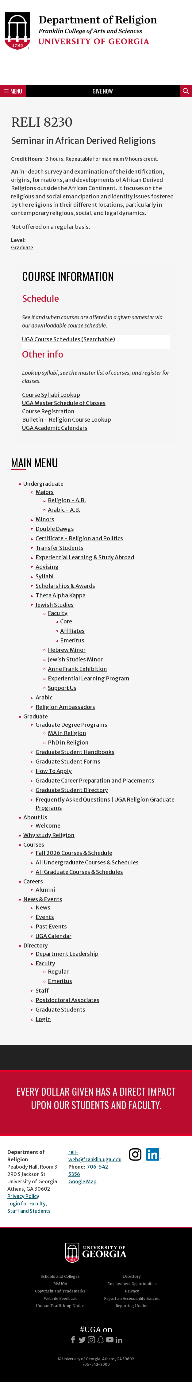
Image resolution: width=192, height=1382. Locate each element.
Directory (35, 945)
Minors (45, 519)
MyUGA (60, 1283)
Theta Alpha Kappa (61, 595)
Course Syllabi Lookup (51, 394)
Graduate (22, 247)
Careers (33, 881)
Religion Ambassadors (65, 706)
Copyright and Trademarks (60, 1291)
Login (43, 1019)
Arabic (44, 697)
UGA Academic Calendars (54, 427)
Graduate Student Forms (68, 761)
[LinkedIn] (119, 1339)
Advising (47, 566)
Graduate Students (60, 1009)
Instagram (135, 1154)
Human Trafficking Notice (60, 1306)
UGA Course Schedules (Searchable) (68, 339)
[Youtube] (109, 1339)
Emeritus (72, 640)
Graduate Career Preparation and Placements (95, 780)
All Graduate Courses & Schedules (79, 871)
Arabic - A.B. (64, 509)
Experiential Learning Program (88, 678)
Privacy (132, 1291)
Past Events (51, 926)
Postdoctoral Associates (67, 1000)
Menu (13, 91)
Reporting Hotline (132, 1306)
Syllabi (45, 576)
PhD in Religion (68, 742)
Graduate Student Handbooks (75, 752)
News (43, 907)
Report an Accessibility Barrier (132, 1298)
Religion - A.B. (67, 500)
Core (66, 621)
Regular (58, 971)
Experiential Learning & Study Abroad (85, 557)
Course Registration (48, 411)
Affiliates (72, 630)
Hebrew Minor (67, 649)
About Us (35, 817)
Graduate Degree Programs (71, 724)
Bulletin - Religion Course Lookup (66, 419)
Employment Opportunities (132, 1283)
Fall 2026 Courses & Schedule (74, 852)
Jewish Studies (55, 604)
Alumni (45, 889)
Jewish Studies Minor (75, 659)
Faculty (57, 613)
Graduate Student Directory (72, 790)
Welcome (48, 825)
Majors (45, 492)
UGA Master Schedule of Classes (64, 403)
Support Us (62, 687)
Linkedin (153, 1154)
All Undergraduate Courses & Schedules (87, 862)
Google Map (82, 1181)
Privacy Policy (23, 1196)
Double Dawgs (55, 528)
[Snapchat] (100, 1339)
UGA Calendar (53, 936)
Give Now (103, 91)
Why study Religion (49, 835)
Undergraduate (43, 483)
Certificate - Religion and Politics (79, 538)
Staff (42, 990)
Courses (33, 844)
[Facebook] (73, 1339)
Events (45, 917)
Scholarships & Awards (65, 585)
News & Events (42, 899)
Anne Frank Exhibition (77, 668)
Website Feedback (60, 1298)
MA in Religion (67, 733)
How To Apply (54, 771)
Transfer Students (59, 547)
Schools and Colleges (60, 1276)
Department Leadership (67, 953)
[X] (82, 1339)
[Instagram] (91, 1339)
